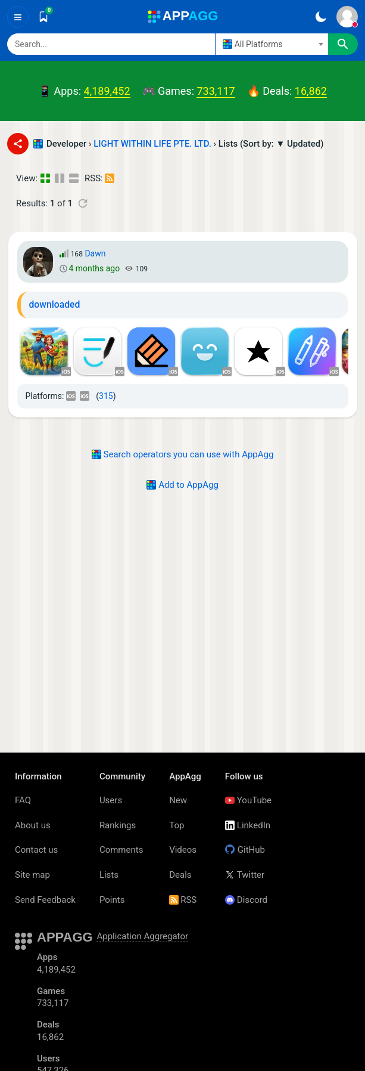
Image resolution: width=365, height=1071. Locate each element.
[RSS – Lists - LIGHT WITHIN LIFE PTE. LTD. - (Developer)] (110, 178)
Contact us (36, 849)
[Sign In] (347, 16)
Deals (180, 874)
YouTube (248, 800)
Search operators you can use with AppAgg (183, 454)
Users (110, 800)
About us (33, 825)
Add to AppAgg (182, 484)
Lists (108, 874)
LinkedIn (247, 825)
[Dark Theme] (320, 16)
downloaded (54, 304)
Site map (32, 874)
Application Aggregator (142, 936)
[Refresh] (82, 203)
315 (106, 396)
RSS (182, 899)
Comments (121, 849)
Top (176, 825)
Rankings (117, 825)
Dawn (95, 253)
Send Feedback (45, 899)
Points (112, 899)
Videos (182, 849)
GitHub (245, 849)
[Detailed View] (61, 178)
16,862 (311, 91)
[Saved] (43, 16)
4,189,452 (107, 91)
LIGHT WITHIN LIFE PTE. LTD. (152, 143)
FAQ (23, 800)
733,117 (215, 91)
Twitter (244, 874)
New (178, 800)
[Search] (111, 44)
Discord (246, 899)
